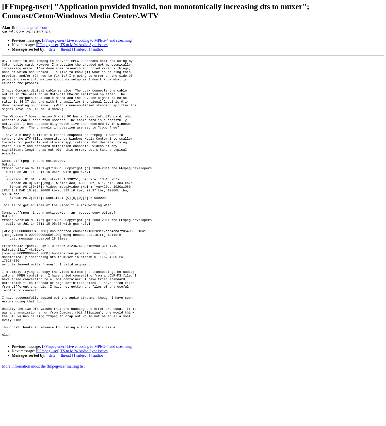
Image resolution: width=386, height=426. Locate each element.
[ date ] (52, 49)
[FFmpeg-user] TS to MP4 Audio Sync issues (72, 45)
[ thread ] (66, 49)
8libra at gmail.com (31, 27)
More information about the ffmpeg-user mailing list (43, 422)
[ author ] (98, 49)
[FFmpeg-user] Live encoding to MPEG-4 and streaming (87, 40)
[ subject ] (82, 49)
